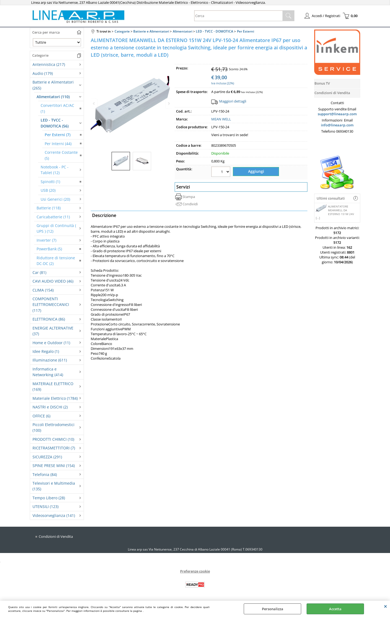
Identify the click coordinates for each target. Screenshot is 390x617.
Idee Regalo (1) (45, 351)
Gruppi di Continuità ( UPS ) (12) (56, 228)
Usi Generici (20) (55, 199)
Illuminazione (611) (49, 360)
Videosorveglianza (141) (53, 515)
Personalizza (272, 608)
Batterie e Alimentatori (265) (53, 84)
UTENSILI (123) (45, 506)
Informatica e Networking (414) (47, 371)
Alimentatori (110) (53, 96)
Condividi (190, 202)
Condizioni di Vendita (56, 536)
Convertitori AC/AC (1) (57, 108)
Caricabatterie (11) (53, 216)
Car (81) (39, 272)
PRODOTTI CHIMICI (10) (53, 439)
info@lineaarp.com (337, 125)
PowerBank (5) (49, 248)
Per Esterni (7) (57, 134)
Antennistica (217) (48, 64)
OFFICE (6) (41, 415)
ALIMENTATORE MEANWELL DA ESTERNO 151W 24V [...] (335, 212)
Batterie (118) (49, 207)
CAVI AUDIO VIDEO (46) (52, 281)
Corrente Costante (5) (61, 155)
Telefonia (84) (44, 474)
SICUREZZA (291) (47, 456)
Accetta (335, 608)
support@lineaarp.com (337, 113)
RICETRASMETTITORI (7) (53, 447)
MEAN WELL (221, 119)
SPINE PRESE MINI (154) (53, 465)
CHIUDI (385, 606)
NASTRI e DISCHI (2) (50, 407)
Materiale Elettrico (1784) (55, 398)
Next (168, 103)
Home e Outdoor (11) (51, 342)
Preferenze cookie (195, 571)
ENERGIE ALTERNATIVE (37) (52, 330)
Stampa (189, 194)
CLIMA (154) (43, 290)
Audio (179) (42, 73)
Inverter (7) (46, 240)
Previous (94, 103)
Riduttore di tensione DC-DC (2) (56, 260)
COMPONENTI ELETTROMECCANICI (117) (50, 304)
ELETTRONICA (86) (48, 319)
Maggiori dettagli (232, 101)
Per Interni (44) (58, 143)
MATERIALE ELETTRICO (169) (52, 386)
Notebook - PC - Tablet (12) (55, 169)
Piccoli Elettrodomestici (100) (53, 427)
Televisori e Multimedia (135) (53, 486)
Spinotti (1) (50, 181)
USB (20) (48, 190)
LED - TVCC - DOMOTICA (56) (55, 122)
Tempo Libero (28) (48, 497)
